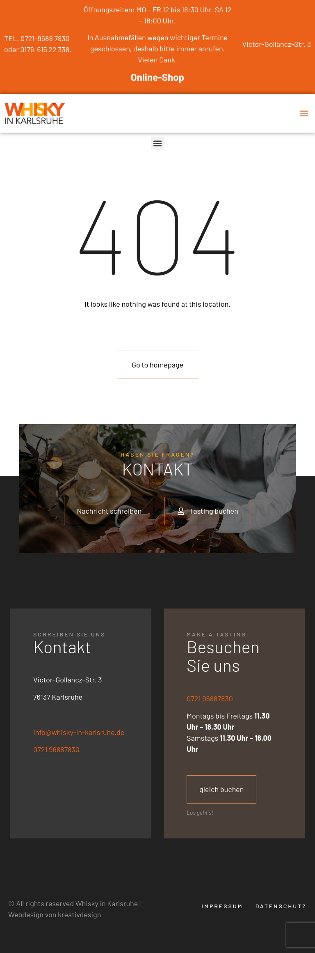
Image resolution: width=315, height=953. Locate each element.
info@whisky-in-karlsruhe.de (78, 732)
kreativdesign (79, 914)
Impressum (222, 905)
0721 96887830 (56, 749)
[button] (304, 113)
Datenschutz (281, 905)
